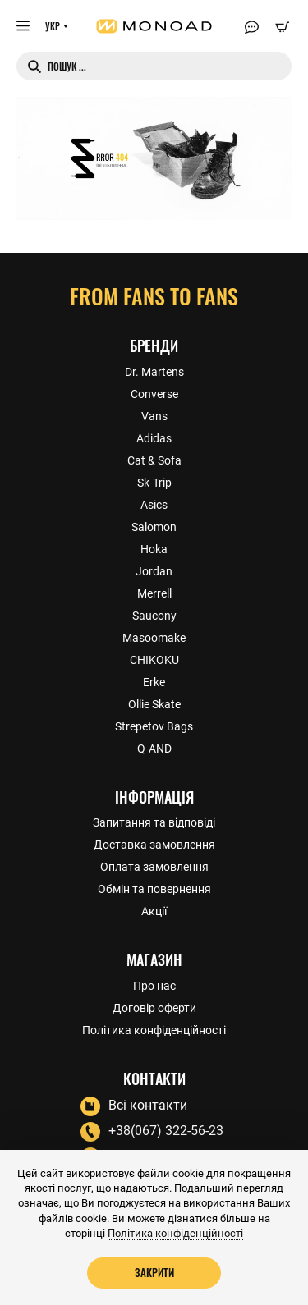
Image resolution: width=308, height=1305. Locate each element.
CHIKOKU (154, 659)
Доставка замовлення (154, 844)
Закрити (154, 1272)
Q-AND (154, 748)
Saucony (154, 615)
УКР (52, 26)
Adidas (154, 438)
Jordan (154, 571)
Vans (154, 416)
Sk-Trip (154, 482)
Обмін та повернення (154, 888)
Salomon (154, 526)
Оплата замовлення (154, 866)
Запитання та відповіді (154, 822)
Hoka (154, 549)
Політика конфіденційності (154, 1030)
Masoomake (154, 637)
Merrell (154, 593)
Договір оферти (154, 1007)
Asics (154, 504)
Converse (154, 394)
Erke (154, 682)
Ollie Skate (154, 704)
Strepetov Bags (154, 726)
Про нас (154, 985)
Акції (154, 911)
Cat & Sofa (154, 460)
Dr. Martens (154, 371)
